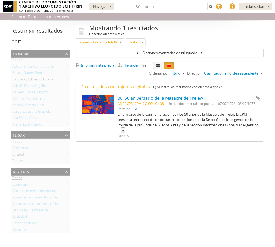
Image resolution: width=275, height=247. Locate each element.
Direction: (194, 73)
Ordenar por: (159, 73)
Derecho (19, 230)
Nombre (21, 53)
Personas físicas (24, 224)
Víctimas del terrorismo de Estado (39, 204)
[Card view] (158, 65)
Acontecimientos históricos (34, 191)
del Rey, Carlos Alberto (30, 93)
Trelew (17, 161)
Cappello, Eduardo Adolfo (32, 80)
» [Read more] (123, 130)
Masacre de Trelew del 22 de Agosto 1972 (44, 198)
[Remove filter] (121, 42)
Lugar (19, 134)
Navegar (100, 6)
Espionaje (20, 185)
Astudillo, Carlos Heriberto (33, 67)
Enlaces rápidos (232, 6)
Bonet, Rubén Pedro (28, 73)
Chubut (18, 155)
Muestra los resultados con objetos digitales (188, 87)
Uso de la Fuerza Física (30, 211)
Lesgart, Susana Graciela (31, 112)
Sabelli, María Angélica (29, 86)
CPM (133, 109)
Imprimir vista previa (95, 65)
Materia (21, 171)
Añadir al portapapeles (258, 98)
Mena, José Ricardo (27, 125)
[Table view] (169, 65)
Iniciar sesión (254, 6)
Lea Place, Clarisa (25, 118)
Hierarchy (129, 65)
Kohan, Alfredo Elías (28, 106)
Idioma (219, 6)
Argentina (20, 148)
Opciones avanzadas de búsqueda (170, 52)
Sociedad (19, 217)
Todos (17, 60)
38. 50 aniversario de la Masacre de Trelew (160, 98)
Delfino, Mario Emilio (28, 99)
